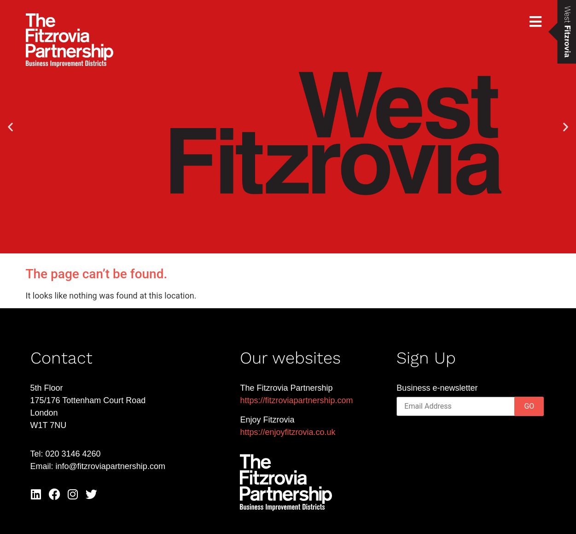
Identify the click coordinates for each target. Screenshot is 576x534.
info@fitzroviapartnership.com (110, 466)
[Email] (470, 406)
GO (529, 406)
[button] (10, 127)
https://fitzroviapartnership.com (296, 400)
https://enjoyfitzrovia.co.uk (287, 432)
